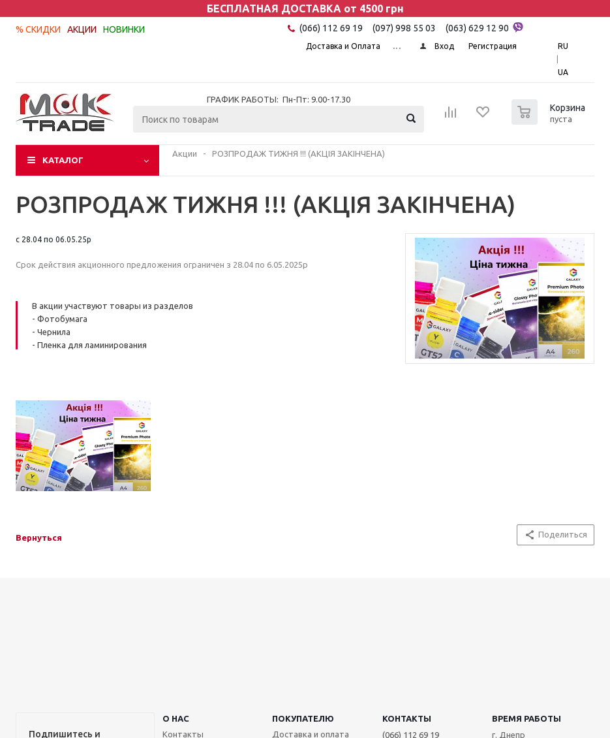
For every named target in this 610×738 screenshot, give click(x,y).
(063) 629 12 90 (484, 27)
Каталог (63, 160)
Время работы (526, 718)
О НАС (175, 718)
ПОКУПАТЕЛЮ (303, 718)
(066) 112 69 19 (331, 28)
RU (563, 46)
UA (563, 72)
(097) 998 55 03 (404, 28)
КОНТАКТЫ (406, 718)
